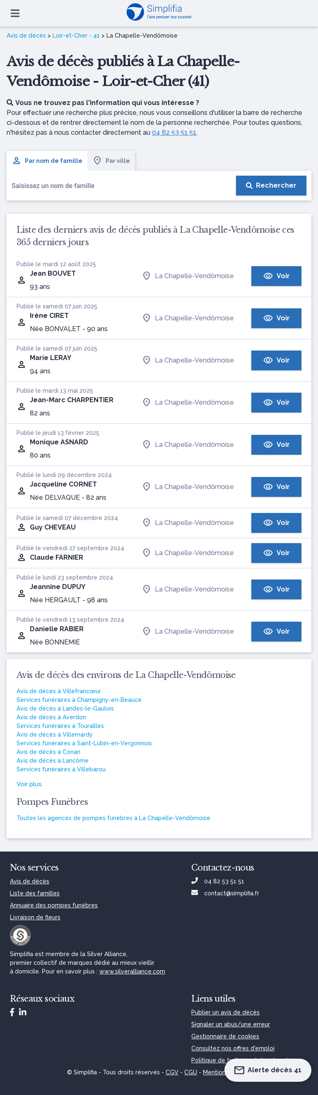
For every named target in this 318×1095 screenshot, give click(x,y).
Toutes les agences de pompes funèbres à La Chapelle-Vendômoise (113, 818)
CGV (172, 1072)
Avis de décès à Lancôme (53, 760)
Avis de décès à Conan (48, 752)
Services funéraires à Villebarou (61, 769)
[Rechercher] (271, 186)
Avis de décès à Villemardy (55, 734)
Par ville (111, 161)
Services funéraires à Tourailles (60, 726)
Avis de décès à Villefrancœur (59, 691)
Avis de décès (26, 35)
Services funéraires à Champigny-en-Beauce (79, 700)
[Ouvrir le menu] (15, 13)
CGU (190, 1072)
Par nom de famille (47, 161)
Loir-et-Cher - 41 (76, 35)
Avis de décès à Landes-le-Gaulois (65, 708)
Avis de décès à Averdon (51, 717)
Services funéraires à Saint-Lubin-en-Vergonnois (84, 743)
